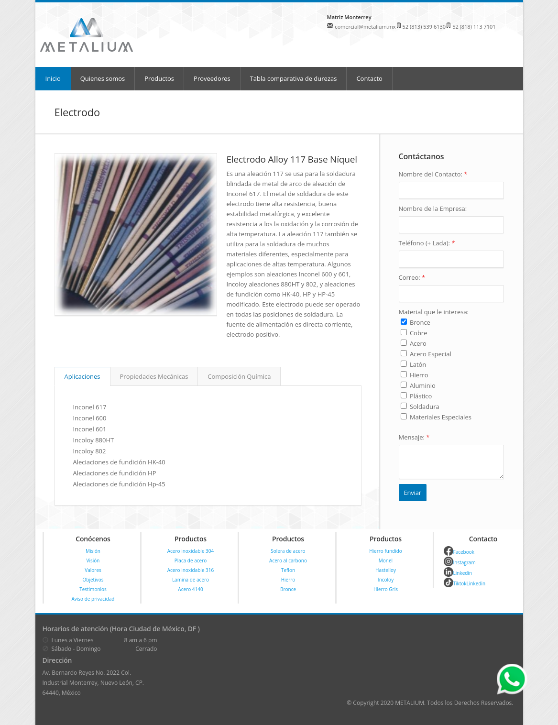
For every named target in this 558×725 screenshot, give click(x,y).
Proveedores (212, 78)
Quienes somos (102, 78)
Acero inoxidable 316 (190, 570)
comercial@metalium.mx (365, 26)
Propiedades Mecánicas (154, 376)
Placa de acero (191, 560)
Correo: (412, 277)
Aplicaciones (82, 376)
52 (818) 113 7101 (474, 26)
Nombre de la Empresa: (433, 208)
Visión (93, 560)
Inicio (53, 78)
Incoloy (386, 579)
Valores (93, 570)
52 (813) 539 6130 (424, 26)
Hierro (288, 579)
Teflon (288, 570)
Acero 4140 (190, 589)
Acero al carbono (288, 560)
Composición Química (239, 376)
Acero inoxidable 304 (190, 551)
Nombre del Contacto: (433, 174)
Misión (93, 551)
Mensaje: (414, 437)
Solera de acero (288, 551)
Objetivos (93, 579)
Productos (159, 78)
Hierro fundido (385, 551)
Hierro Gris (385, 589)
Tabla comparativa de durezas (293, 78)
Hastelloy (385, 570)
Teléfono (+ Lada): (427, 243)
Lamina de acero (190, 579)
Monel (386, 560)
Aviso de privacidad (93, 598)
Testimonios (93, 589)
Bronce (288, 589)
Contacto (369, 78)
